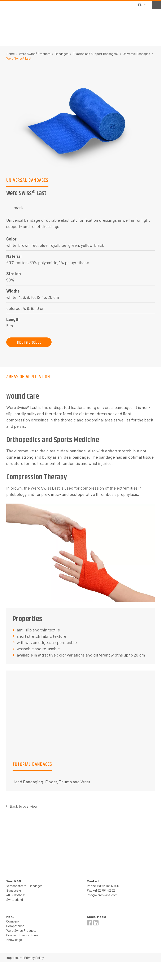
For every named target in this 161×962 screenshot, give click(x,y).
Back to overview (24, 806)
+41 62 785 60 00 (107, 886)
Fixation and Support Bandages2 (95, 54)
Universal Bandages (136, 54)
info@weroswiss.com (102, 895)
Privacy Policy (34, 957)
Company (12, 921)
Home (10, 54)
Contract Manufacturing (22, 935)
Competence (15, 926)
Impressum (14, 957)
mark (18, 207)
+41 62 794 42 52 (103, 890)
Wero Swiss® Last (18, 58)
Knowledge (14, 940)
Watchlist (156, 4)
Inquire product (29, 342)
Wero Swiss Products (21, 930)
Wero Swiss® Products (35, 54)
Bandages (62, 54)
